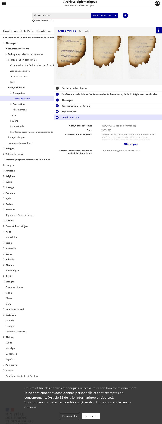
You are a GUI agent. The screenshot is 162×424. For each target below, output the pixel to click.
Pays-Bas (10, 359)
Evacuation (19, 104)
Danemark (11, 353)
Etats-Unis (11, 314)
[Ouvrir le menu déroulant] (4, 4)
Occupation (19, 92)
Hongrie (10, 165)
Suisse (9, 181)
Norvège (10, 348)
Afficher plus (130, 144)
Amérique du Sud (15, 309)
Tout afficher (67, 31)
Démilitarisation (21, 98)
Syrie (8, 198)
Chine (9, 298)
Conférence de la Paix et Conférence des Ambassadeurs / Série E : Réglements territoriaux (34, 37)
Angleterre (11, 364)
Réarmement (20, 109)
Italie (8, 231)
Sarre (13, 115)
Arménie (10, 192)
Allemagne (11, 43)
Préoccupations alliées (20, 142)
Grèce (9, 253)
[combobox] (104, 15)
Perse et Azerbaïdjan (17, 226)
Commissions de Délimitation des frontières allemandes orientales (42, 65)
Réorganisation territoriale (22, 59)
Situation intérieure (18, 48)
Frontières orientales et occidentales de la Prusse (36, 131)
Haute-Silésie (17, 126)
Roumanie (11, 248)
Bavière (14, 120)
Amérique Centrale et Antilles (22, 375)
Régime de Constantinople (20, 215)
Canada (10, 320)
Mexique (10, 325)
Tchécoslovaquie (15, 153)
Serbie (9, 242)
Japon (9, 292)
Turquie (10, 220)
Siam (8, 303)
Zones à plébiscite (20, 70)
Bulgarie (10, 259)
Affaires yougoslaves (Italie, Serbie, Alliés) (28, 159)
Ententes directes (15, 287)
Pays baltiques (17, 137)
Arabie (9, 203)
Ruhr (12, 81)
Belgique (10, 176)
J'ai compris (91, 416)
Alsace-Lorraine (18, 76)
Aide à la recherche (45, 20)
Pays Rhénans (17, 87)
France (9, 370)
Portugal (10, 187)
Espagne (10, 281)
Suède (9, 342)
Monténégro (12, 270)
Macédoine (11, 237)
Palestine (10, 209)
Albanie (10, 264)
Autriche (10, 170)
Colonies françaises (16, 331)
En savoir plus (69, 416)
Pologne (10, 148)
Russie (9, 276)
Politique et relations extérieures (25, 54)
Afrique (10, 337)
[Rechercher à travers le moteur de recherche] (63, 15)
